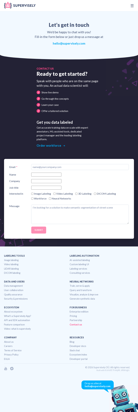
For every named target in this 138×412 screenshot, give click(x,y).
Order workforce (49, 145)
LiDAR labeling (11, 268)
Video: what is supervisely (17, 328)
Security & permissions (16, 298)
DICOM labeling (12, 272)
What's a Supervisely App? (17, 316)
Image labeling (11, 260)
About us (9, 341)
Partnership (76, 320)
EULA (7, 359)
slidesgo (125, 370)
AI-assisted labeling (80, 260)
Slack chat (75, 350)
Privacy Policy (11, 354)
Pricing (73, 316)
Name (12, 174)
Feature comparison (14, 324)
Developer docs (78, 346)
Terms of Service (13, 350)
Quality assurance (13, 294)
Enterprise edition (79, 311)
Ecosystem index (78, 354)
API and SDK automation (17, 320)
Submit (38, 230)
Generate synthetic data (82, 298)
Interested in (16, 193)
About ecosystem (13, 311)
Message (14, 206)
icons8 (108, 370)
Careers (8, 346)
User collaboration (13, 290)
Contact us (76, 324)
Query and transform (81, 290)
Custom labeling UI (79, 264)
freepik (116, 370)
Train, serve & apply (80, 285)
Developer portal (78, 359)
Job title (13, 187)
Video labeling (11, 264)
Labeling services (78, 268)
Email (12, 167)
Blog (72, 341)
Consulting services (80, 272)
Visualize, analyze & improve (84, 294)
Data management (13, 285)
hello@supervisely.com (69, 43)
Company (14, 181)
